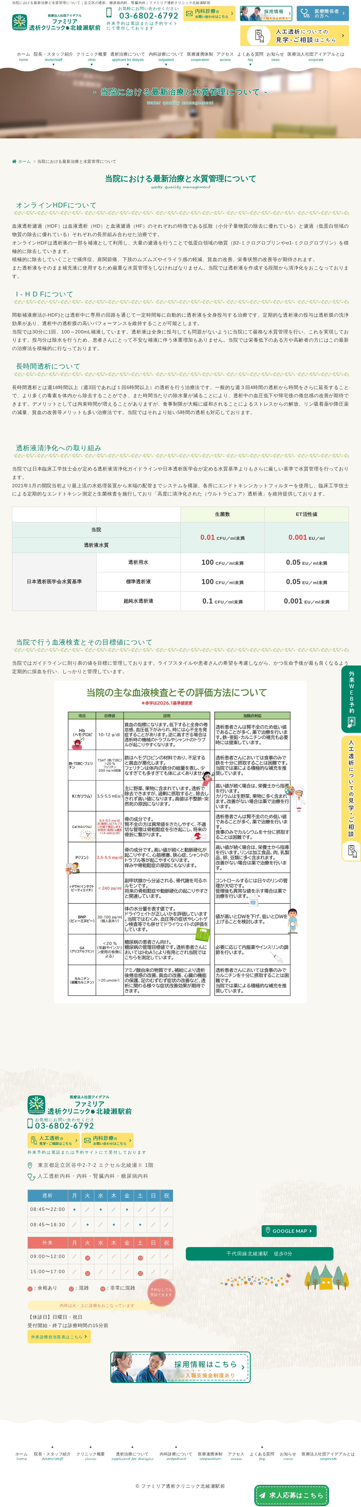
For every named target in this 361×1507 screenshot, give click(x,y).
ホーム (24, 57)
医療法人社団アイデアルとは (315, 57)
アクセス (225, 57)
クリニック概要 (91, 57)
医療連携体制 (200, 57)
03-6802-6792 (149, 15)
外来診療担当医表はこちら (59, 1336)
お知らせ (275, 57)
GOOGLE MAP (292, 1231)
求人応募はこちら (291, 1495)
